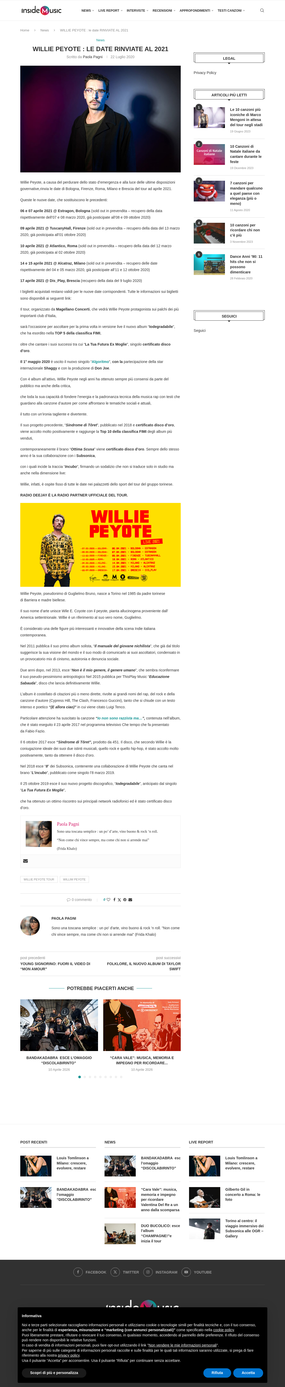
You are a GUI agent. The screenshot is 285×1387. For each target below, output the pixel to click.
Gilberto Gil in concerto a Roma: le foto (242, 1194)
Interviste (136, 10)
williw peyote (74, 879)
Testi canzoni (230, 10)
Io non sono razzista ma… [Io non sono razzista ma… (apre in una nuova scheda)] (120, 718)
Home (24, 30)
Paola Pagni (93, 57)
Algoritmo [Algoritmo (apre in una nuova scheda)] (100, 362)
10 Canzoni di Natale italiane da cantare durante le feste (246, 154)
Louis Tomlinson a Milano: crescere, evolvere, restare (73, 1163)
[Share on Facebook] (114, 900)
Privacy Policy (205, 73)
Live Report (108, 10)
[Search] (262, 10)
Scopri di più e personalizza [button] (54, 1373)
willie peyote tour (39, 879)
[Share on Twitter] (119, 900)
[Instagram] (160, 1272)
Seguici (200, 330)
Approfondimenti (195, 10)
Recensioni (162, 10)
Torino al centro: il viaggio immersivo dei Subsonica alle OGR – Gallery (244, 1228)
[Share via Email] (130, 900)
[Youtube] (197, 1272)
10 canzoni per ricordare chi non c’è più (245, 230)
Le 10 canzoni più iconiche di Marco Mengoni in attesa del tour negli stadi (246, 117)
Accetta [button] (248, 1373)
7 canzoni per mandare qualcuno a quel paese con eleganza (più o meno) (246, 193)
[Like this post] (108, 900)
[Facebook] (89, 1272)
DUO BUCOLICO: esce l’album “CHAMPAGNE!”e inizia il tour (160, 1233)
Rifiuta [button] (217, 1373)
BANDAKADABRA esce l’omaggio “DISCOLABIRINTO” (76, 1194)
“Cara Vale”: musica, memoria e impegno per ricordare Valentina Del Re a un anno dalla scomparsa (160, 1199)
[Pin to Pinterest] (124, 900)
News (86, 10)
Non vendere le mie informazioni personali (182, 1345)
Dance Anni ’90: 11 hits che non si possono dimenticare (246, 264)
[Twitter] (125, 1272)
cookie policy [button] (223, 1330)
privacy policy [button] (69, 1355)
